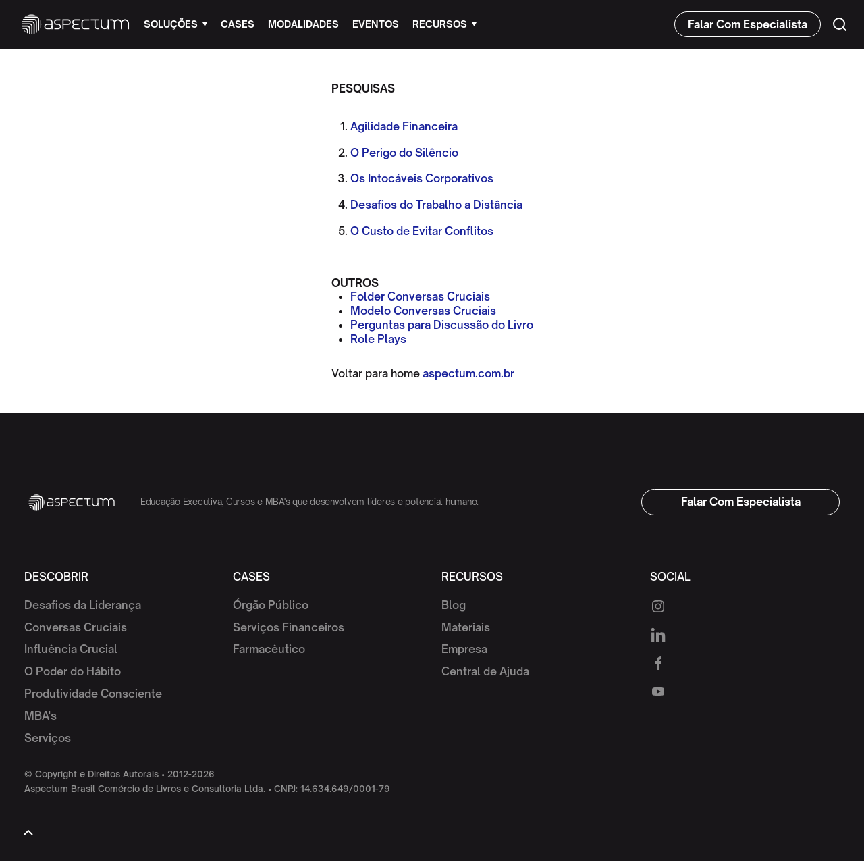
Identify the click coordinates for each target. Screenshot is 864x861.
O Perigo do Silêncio (404, 152)
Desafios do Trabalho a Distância (436, 204)
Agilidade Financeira (404, 126)
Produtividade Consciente (93, 693)
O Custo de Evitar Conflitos (421, 231)
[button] (175, 24)
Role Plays (378, 339)
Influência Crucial (70, 649)
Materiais (465, 627)
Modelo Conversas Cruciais (423, 310)
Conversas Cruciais (75, 627)
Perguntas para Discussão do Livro (441, 325)
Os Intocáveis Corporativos (421, 178)
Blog (453, 605)
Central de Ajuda (485, 671)
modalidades (303, 24)
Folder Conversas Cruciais (420, 296)
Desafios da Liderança (82, 605)
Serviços (47, 738)
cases (237, 24)
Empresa (464, 649)
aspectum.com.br (468, 373)
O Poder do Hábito (72, 671)
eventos (375, 24)
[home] (75, 24)
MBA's (40, 716)
